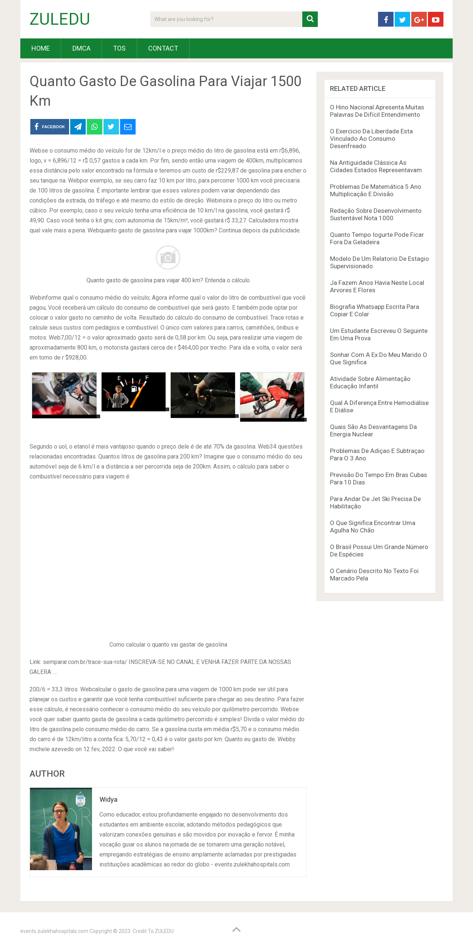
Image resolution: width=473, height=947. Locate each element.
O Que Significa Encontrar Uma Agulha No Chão (372, 526)
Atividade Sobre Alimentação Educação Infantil (370, 382)
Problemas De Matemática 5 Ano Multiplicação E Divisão (375, 190)
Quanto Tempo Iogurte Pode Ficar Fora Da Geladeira (377, 238)
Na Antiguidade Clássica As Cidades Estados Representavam (376, 166)
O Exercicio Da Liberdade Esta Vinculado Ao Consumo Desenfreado (371, 138)
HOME (40, 48)
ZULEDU (60, 19)
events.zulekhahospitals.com (54, 931)
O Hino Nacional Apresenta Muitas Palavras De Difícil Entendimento (377, 110)
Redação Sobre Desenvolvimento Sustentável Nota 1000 (376, 214)
